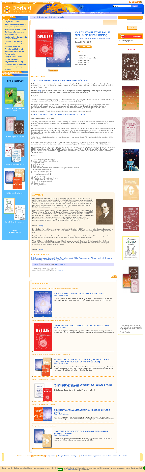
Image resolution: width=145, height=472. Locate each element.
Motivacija (53, 379)
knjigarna (61, 260)
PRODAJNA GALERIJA (96, 13)
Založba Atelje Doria (50, 260)
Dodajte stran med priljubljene (68, 456)
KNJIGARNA (71, 13)
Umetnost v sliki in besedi (14, 51)
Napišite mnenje (60, 264)
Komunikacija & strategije (62, 320)
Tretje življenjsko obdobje (14, 62)
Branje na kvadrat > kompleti (15, 24)
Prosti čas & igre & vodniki (14, 44)
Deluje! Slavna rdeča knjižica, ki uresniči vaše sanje (61, 80)
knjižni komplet (36, 258)
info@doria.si (50, 456)
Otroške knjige (128, 306)
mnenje (60, 270)
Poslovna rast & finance (13, 41)
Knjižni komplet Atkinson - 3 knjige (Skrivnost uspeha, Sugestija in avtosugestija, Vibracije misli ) (82, 361)
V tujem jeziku (10, 54)
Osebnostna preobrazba (56, 17)
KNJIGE (82, 13)
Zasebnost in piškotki (119, 456)
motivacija (39, 260)
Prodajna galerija (129, 311)
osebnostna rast (47, 258)
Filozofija (60, 288)
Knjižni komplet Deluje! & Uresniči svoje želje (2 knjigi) (83, 385)
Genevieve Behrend (60, 387)
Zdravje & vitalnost (11, 59)
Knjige (33, 17)
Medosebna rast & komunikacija (60, 354)
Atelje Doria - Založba (12, 22)
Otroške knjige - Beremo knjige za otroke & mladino (16, 38)
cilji (103, 258)
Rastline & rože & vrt (12, 46)
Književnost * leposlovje (13, 67)
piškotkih (71, 470)
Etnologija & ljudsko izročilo (15, 27)
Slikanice (8, 69)
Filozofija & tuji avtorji (71, 288)
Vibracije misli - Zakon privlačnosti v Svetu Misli (59, 115)
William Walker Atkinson (87, 38)
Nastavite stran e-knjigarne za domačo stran (95, 456)
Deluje (56, 258)
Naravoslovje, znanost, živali (15, 29)
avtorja (41, 225)
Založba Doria (128, 302)
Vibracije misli (96, 258)
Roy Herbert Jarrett (103, 38)
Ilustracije (126, 314)
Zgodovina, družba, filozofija (15, 64)
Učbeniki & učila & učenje (14, 49)
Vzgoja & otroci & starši (13, 56)
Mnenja (36, 264)
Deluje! (39, 91)
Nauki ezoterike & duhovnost (15, 32)
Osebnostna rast (11, 34)
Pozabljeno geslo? (126, 32)
